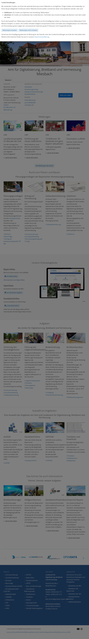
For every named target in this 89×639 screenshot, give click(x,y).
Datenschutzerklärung (41, 37)
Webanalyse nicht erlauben (28, 30)
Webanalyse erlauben (10, 30)
